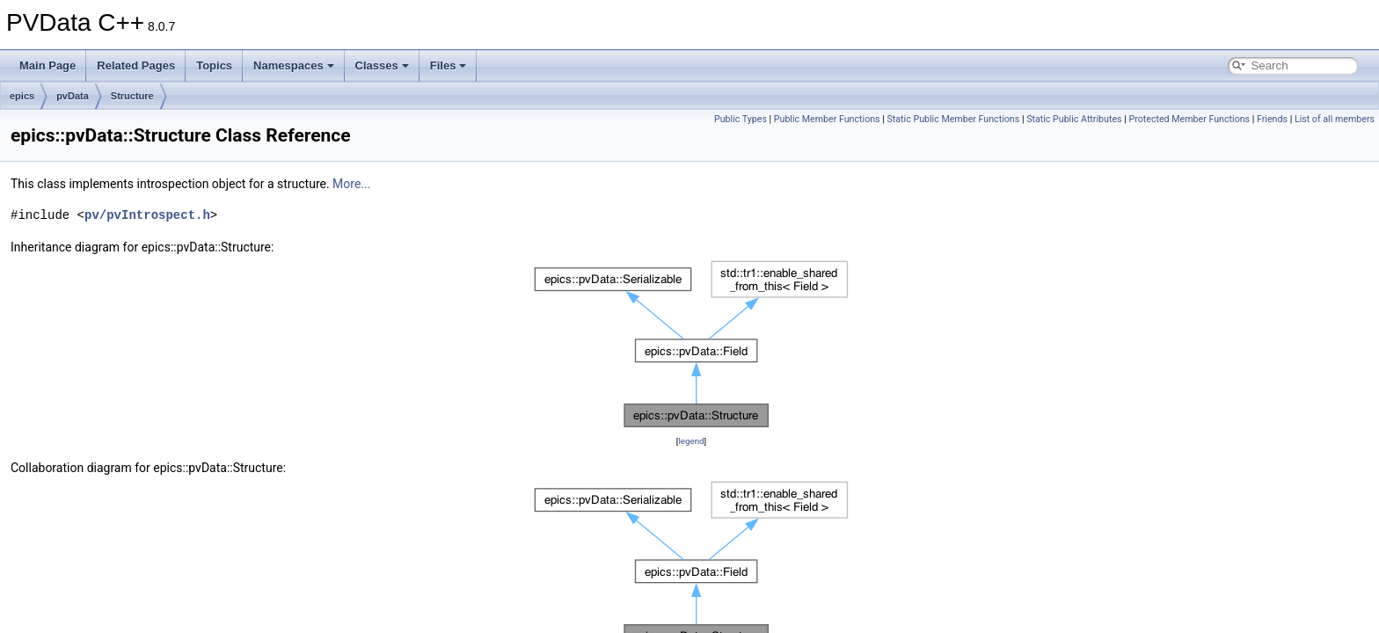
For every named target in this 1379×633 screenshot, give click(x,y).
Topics (214, 65)
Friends (1272, 119)
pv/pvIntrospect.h (147, 215)
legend (691, 441)
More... (351, 184)
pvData (72, 96)
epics (22, 96)
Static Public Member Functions (953, 119)
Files (448, 65)
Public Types (740, 119)
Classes (382, 65)
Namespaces (293, 65)
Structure (132, 96)
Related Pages (136, 65)
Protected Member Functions (1189, 119)
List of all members (1335, 119)
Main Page (47, 65)
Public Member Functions (827, 119)
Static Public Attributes (1073, 119)
